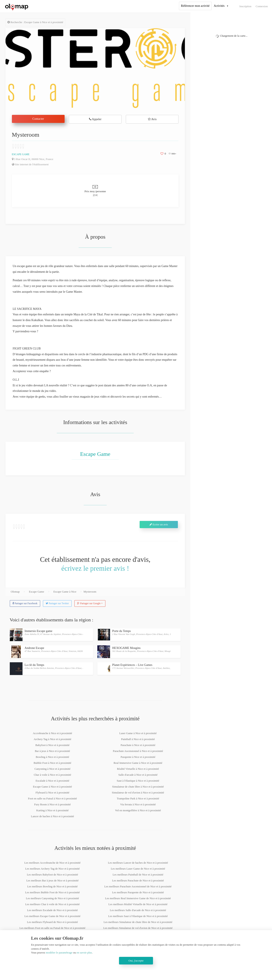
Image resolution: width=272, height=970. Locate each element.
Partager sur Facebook (25, 603)
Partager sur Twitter (57, 603)
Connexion (262, 6)
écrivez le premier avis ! (95, 568)
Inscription (245, 6)
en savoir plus (84, 952)
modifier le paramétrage (59, 952)
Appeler (95, 119)
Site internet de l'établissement (30, 164)
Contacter (38, 118)
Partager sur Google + (90, 603)
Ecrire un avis (159, 524)
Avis (152, 119)
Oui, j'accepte (136, 960)
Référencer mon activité (195, 5)
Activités (219, 5)
